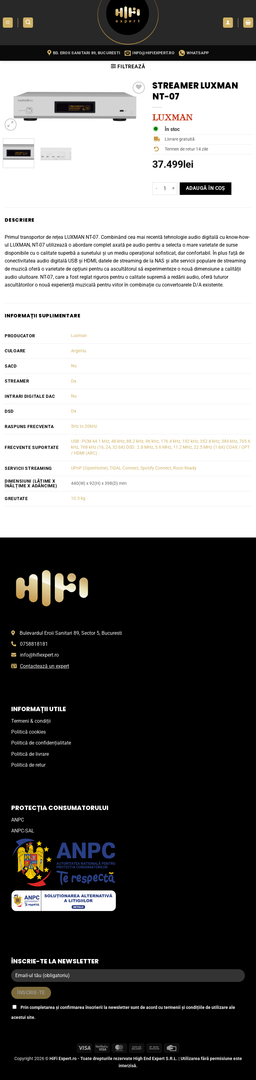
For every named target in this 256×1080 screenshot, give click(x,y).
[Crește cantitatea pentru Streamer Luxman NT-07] (173, 188)
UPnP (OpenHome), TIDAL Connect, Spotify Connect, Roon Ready (134, 468)
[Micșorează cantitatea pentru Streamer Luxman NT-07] (156, 188)
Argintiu (78, 351)
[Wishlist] (139, 88)
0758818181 (34, 644)
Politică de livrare (30, 754)
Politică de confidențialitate (41, 743)
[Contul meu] (228, 22)
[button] (8, 22)
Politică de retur (28, 765)
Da (73, 381)
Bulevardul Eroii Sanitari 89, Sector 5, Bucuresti (71, 633)
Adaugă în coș (205, 188)
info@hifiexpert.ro (39, 655)
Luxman (79, 335)
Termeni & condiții (31, 721)
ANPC (17, 820)
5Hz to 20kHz (84, 426)
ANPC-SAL (22, 831)
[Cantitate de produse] (165, 188)
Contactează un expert (44, 666)
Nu (74, 366)
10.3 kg (78, 498)
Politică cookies (28, 732)
